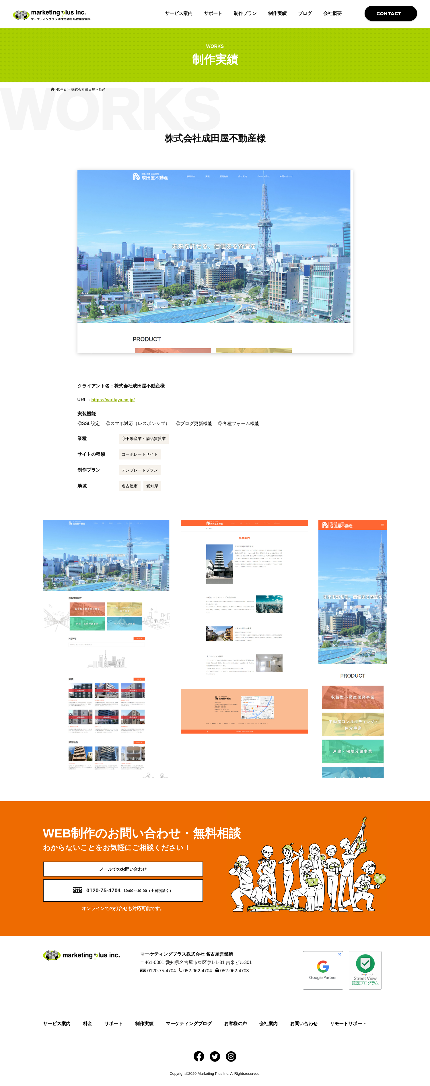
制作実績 (277, 13)
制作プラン (245, 13)
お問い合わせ (304, 1030)
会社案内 (268, 1030)
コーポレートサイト (140, 454)
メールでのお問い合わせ (123, 871)
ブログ (305, 13)
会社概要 (332, 13)
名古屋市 (130, 486)
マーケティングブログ (189, 1030)
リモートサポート (348, 1030)
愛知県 (152, 486)
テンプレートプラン (140, 470)
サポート (213, 13)
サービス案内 (178, 13)
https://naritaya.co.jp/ (114, 399)
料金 (87, 1030)
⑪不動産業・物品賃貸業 (144, 438)
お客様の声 (235, 1030)
